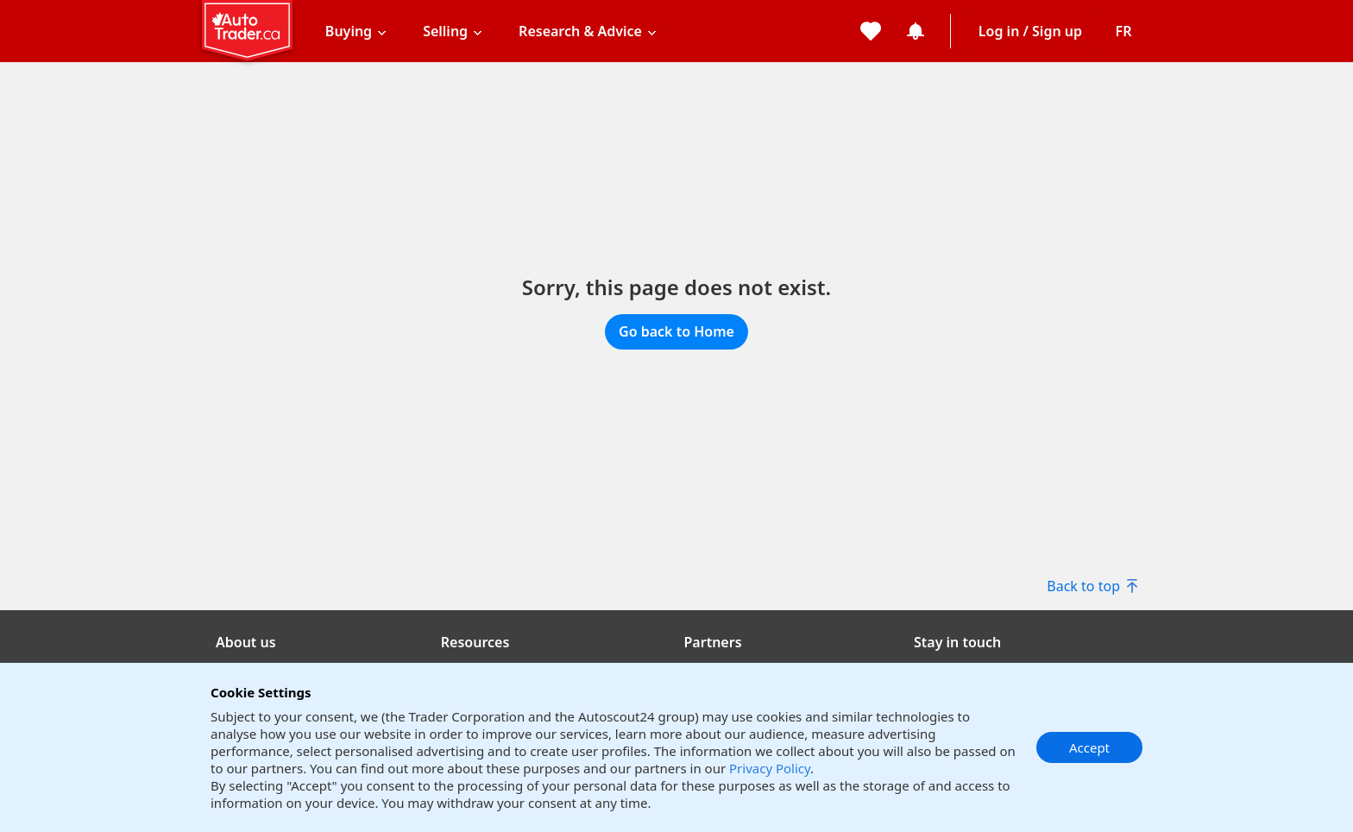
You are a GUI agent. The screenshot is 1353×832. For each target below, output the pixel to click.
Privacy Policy (769, 768)
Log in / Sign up (1030, 31)
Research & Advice (580, 31)
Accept (1089, 747)
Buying (348, 31)
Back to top (1092, 586)
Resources (475, 642)
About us (246, 642)
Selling (445, 31)
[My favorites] (870, 31)
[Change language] (1123, 31)
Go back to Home (676, 331)
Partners (713, 642)
